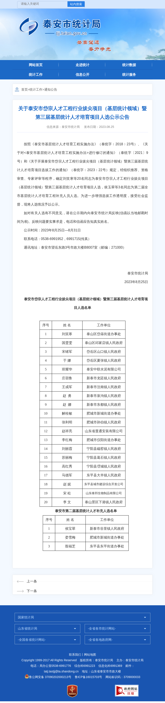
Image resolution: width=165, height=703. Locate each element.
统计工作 (36, 74)
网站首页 (36, 65)
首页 (24, 89)
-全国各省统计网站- (32, 639)
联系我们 (75, 654)
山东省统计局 (27, 628)
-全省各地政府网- (100, 639)
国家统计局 (26, 617)
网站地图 (90, 654)
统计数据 (129, 65)
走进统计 (82, 65)
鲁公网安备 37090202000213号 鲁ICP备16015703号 (63, 677)
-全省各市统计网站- (102, 628)
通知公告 (50, 89)
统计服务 (129, 74)
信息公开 (82, 74)
